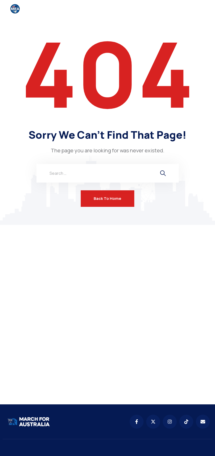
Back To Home (107, 198)
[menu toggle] (201, 8)
